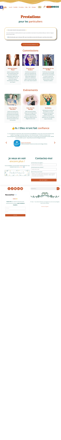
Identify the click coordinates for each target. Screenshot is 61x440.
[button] (6, 143)
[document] (15, 199)
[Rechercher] (58, 189)
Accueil (10, 7)
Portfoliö (15, 7)
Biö (29, 7)
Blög (26, 7)
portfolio (21, 167)
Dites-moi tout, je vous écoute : (37, 172)
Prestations (21, 7)
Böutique (34, 7)
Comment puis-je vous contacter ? (37, 168)
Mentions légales (45, 207)
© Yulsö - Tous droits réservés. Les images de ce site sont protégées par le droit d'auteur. (45, 203)
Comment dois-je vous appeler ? (37, 163)
